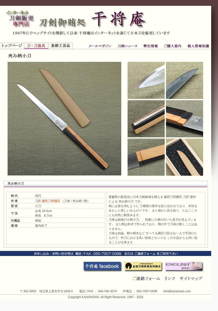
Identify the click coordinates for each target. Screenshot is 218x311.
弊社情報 (128, 46)
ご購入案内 (151, 46)
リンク (171, 278)
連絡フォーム (146, 278)
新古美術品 (61, 46)
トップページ (12, 46)
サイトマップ (192, 278)
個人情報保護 (172, 46)
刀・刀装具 (36, 46)
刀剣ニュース (101, 46)
